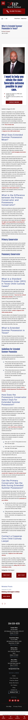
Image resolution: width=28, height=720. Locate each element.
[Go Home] (3, 18)
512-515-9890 (14, 639)
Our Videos (14, 685)
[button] (3, 3)
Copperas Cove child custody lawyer (11, 131)
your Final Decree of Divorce (15, 427)
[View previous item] (2, 603)
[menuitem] (14, 676)
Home (14, 675)
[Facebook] (10, 700)
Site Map (8, 706)
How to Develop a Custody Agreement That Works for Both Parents (14, 389)
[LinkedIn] (18, 700)
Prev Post (6, 575)
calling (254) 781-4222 (19, 565)
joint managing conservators (19, 152)
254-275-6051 (14, 661)
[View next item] (5, 603)
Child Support (11, 570)
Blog (14, 687)
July (6, 18)
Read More (6, 596)
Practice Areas (14, 680)
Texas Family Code (9, 124)
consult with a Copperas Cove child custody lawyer (14, 473)
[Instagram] (15, 700)
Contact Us (14, 689)
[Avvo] (12, 700)
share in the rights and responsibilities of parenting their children (13, 222)
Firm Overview (14, 678)
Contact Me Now (14, 102)
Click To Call (14, 11)
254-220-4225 (14, 623)
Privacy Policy (17, 706)
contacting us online (6, 567)
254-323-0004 (14, 629)
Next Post (21, 575)
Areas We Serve (14, 682)
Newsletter (14, 692)
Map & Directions (14, 635)
